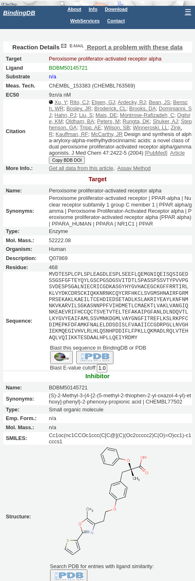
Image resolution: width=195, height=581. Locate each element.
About (74, 9)
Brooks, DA (142, 108)
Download (116, 9)
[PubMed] (156, 153)
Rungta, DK (136, 121)
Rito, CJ (79, 102)
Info (93, 9)
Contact (116, 20)
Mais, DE (106, 115)
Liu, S (86, 115)
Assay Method (134, 168)
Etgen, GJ (103, 102)
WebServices (85, 20)
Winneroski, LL (150, 127)
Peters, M (108, 121)
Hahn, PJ (65, 115)
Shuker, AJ (165, 121)
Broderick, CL (110, 108)
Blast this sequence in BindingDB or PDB (98, 347)
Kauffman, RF (71, 134)
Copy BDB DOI (67, 160)
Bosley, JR (79, 108)
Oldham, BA (79, 121)
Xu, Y (61, 102)
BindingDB (19, 12)
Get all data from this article (81, 168)
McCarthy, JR (107, 134)
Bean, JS (159, 102)
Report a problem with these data (121, 47)
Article (177, 153)
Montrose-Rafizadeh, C (147, 115)
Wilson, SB (117, 127)
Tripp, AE (90, 127)
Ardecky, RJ (132, 102)
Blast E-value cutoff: (73, 368)
